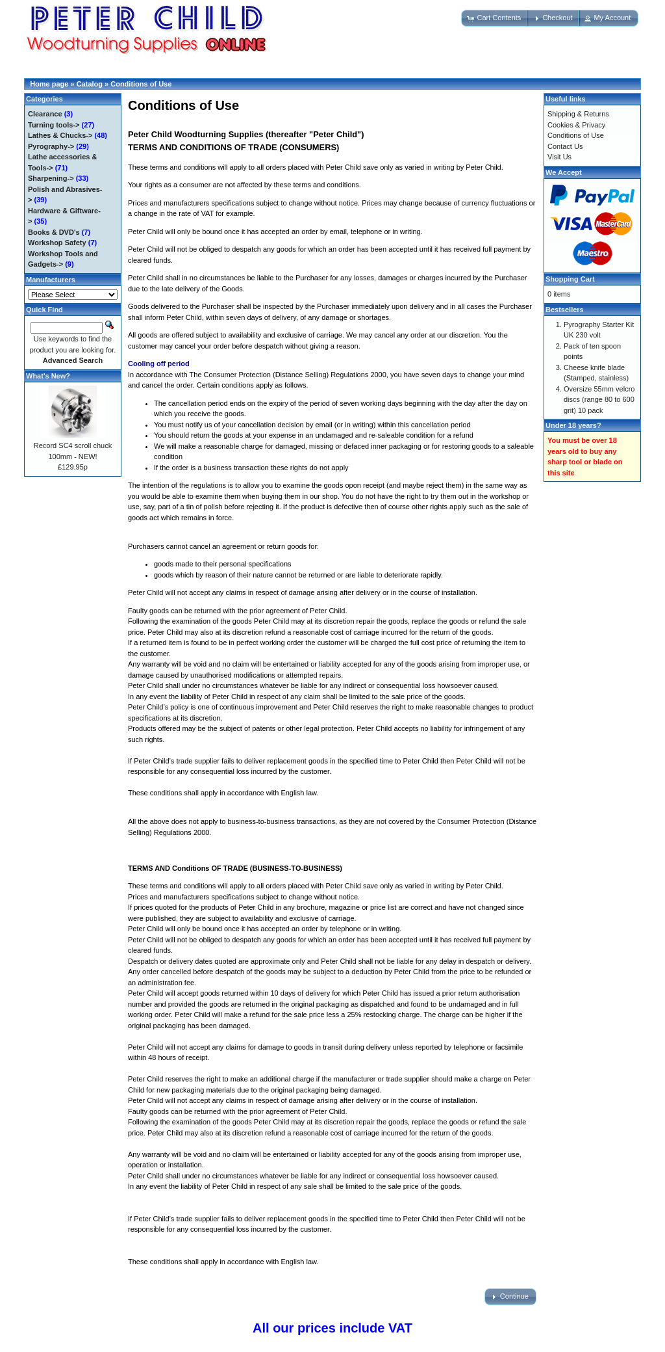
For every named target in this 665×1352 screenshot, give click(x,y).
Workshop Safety (57, 242)
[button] (495, 18)
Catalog (90, 84)
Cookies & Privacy (576, 125)
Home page (49, 84)
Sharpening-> (51, 178)
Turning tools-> (54, 125)
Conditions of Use (140, 84)
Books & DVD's (54, 232)
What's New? (48, 376)
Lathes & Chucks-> (60, 135)
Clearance (45, 114)
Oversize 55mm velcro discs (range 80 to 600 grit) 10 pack (599, 399)
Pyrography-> (51, 146)
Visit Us (559, 157)
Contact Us (565, 146)
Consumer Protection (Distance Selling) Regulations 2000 (295, 374)
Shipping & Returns (578, 114)
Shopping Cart (570, 279)
